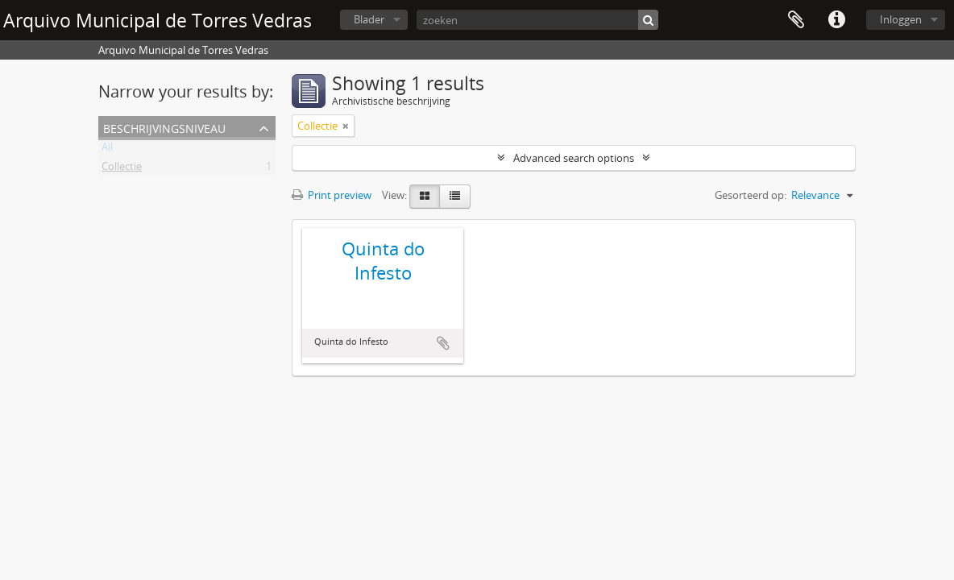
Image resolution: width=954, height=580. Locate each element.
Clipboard (796, 20)
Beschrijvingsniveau (164, 127)
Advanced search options (573, 158)
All (107, 150)
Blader (369, 19)
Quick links (836, 20)
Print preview (331, 195)
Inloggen (901, 19)
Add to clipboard (443, 343)
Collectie (122, 169)
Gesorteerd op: (750, 195)
